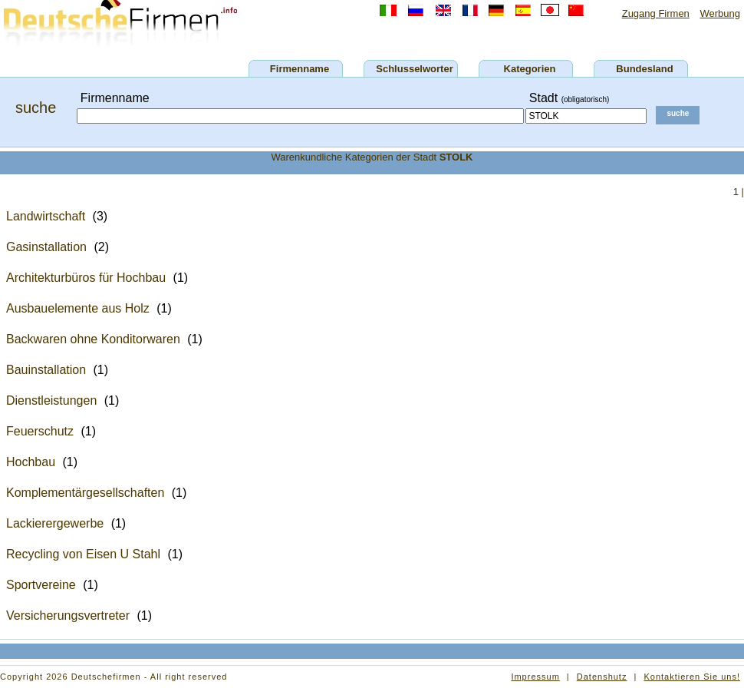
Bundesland (644, 68)
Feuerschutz (40, 431)
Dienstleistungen (51, 400)
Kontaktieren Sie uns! (692, 676)
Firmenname (299, 68)
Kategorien (530, 68)
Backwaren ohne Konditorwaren (93, 339)
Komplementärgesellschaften (85, 492)
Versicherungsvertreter (68, 615)
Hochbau (30, 461)
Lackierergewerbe (55, 523)
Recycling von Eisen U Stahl (83, 554)
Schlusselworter (414, 68)
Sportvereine (41, 584)
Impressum (535, 676)
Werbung (720, 13)
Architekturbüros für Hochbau (86, 277)
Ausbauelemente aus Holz (78, 308)
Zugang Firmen (656, 13)
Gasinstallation (46, 246)
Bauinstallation (46, 369)
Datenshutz (602, 676)
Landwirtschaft (45, 216)
